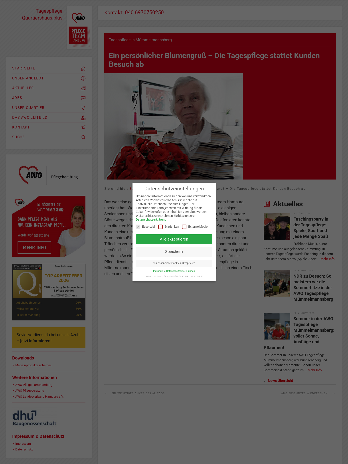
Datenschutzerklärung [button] (176, 276)
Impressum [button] (197, 276)
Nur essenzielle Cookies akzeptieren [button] (174, 263)
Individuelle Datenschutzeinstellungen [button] (174, 271)
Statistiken (168, 227)
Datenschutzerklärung (151, 219)
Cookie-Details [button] (153, 276)
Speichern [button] (174, 251)
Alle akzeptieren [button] (174, 239)
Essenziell (145, 227)
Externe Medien (195, 227)
